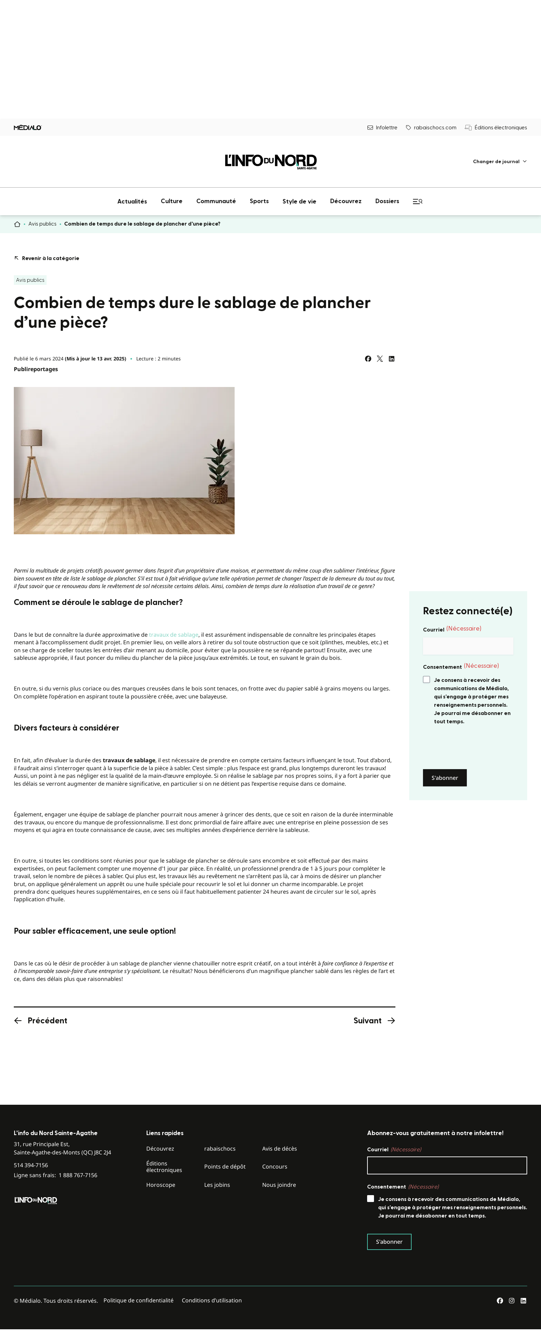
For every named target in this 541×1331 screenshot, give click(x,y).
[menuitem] (500, 162)
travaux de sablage (173, 634)
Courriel (452, 629)
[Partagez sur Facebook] (368, 358)
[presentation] (475, 747)
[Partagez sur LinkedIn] (391, 358)
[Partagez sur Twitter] (380, 358)
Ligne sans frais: (55, 1175)
